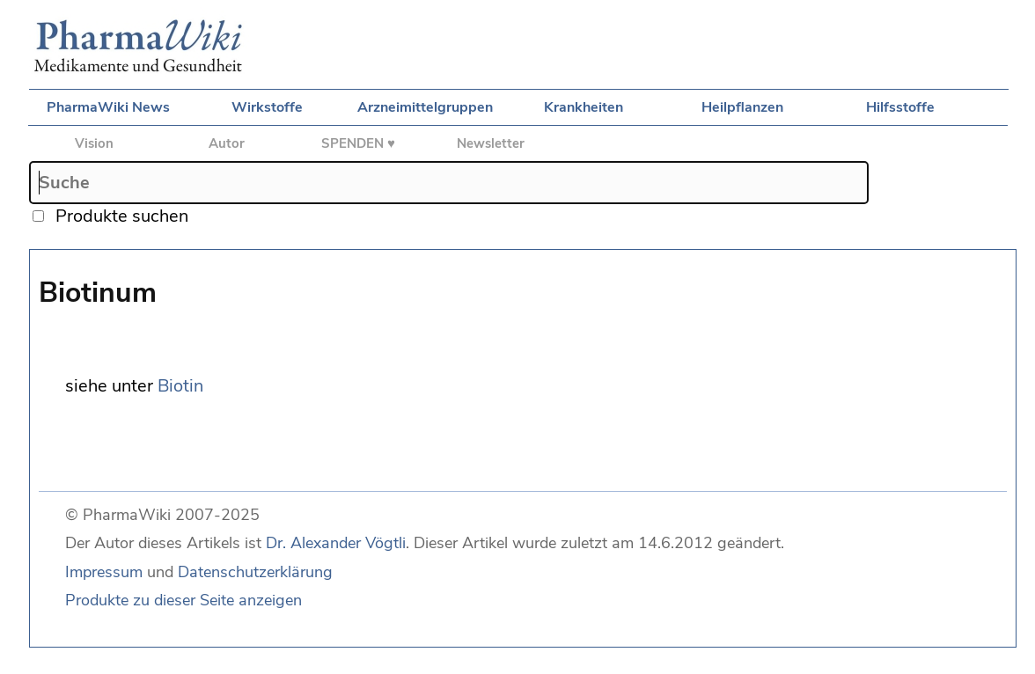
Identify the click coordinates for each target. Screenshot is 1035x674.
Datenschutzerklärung (255, 571)
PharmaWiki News (108, 107)
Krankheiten (583, 107)
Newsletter (491, 143)
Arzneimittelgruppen (425, 107)
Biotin (180, 386)
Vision (94, 143)
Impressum (104, 571)
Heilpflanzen (742, 107)
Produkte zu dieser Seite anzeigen (183, 600)
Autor (227, 143)
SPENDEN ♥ (358, 143)
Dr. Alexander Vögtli (336, 542)
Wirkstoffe (267, 107)
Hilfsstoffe (900, 107)
